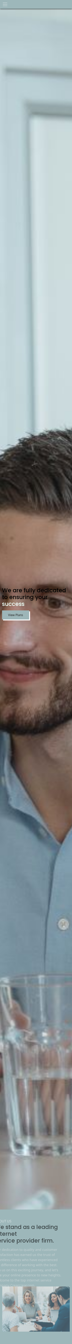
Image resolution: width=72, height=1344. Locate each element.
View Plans (15, 615)
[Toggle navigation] (5, 4)
